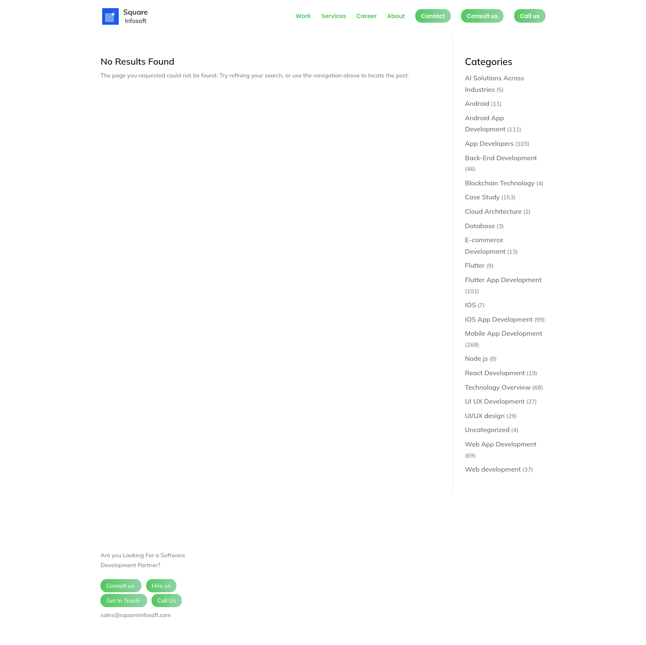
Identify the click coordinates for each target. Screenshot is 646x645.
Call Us (166, 600)
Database (480, 226)
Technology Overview (498, 387)
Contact (433, 16)
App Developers (489, 143)
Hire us (161, 585)
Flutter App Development (503, 280)
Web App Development (500, 444)
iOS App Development (499, 319)
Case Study (482, 197)
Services (333, 16)
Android (477, 103)
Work (303, 16)
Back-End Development (501, 158)
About (396, 16)
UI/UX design (485, 415)
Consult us (482, 16)
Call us (530, 16)
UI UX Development (495, 401)
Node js (476, 358)
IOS (470, 305)
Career (366, 16)
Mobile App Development (503, 333)
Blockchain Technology (500, 183)
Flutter (475, 265)
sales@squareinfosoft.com (136, 615)
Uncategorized (487, 429)
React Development (495, 373)
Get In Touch (123, 600)
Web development (493, 469)
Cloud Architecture (493, 211)
